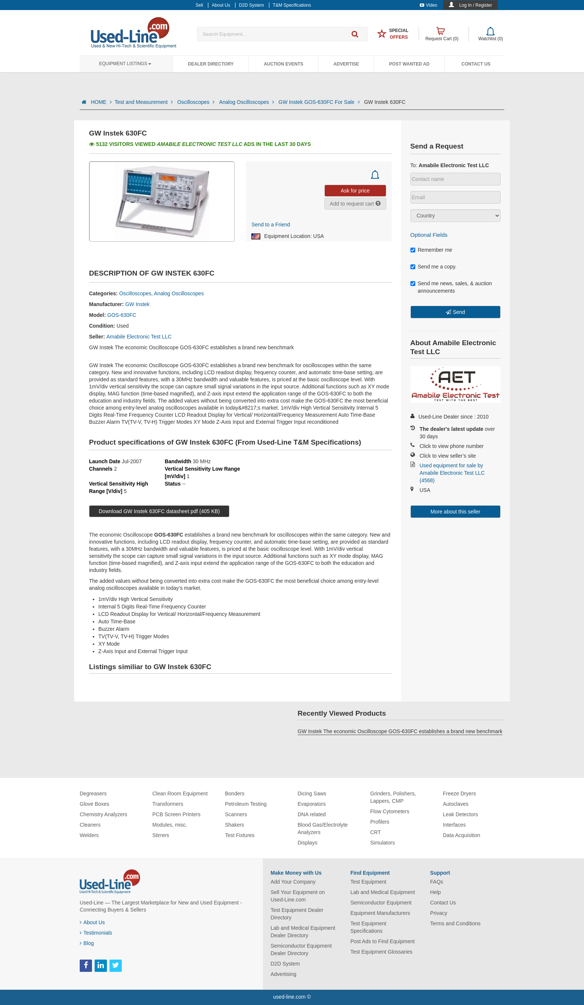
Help (435, 892)
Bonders (234, 793)
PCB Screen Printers (176, 814)
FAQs (436, 882)
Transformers (167, 804)
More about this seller (455, 512)
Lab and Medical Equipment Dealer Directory (303, 931)
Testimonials (96, 933)
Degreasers (93, 793)
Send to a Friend (270, 225)
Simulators (382, 843)
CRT (375, 832)
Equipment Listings (125, 63)
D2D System (285, 964)
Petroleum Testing (246, 804)
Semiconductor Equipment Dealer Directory (301, 949)
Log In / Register (475, 5)
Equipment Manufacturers (380, 913)
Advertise (346, 64)
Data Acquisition (461, 835)
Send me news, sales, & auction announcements (451, 287)
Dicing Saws (312, 793)
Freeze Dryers (459, 793)
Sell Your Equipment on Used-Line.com (298, 896)
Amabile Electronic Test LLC (139, 337)
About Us (92, 922)
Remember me (431, 250)
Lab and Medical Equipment (382, 892)
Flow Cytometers (389, 811)
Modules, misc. (169, 825)
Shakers (234, 825)
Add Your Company (293, 882)
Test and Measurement (144, 102)
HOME (101, 102)
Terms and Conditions (455, 923)
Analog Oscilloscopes (247, 102)
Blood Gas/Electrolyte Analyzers (323, 828)
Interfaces (454, 825)
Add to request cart (355, 204)
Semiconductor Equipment (381, 903)
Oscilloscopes (196, 102)
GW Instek (137, 304)
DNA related (312, 814)
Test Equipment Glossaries (381, 952)
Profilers (379, 822)
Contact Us (476, 64)
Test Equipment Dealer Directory (297, 913)
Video (428, 5)
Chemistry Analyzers (103, 814)
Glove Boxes (94, 804)
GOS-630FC (121, 315)
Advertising (283, 974)
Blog (87, 943)
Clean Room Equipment (180, 793)
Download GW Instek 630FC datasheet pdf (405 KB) (159, 511)
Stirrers (160, 835)
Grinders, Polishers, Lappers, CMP (393, 797)
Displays (307, 843)
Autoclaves (455, 804)
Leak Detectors (460, 814)
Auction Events (283, 64)
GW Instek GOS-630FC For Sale (320, 102)
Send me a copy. (433, 267)
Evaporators (312, 804)
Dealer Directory (211, 64)
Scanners (236, 814)
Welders (89, 835)
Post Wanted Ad (409, 64)
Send (459, 312)
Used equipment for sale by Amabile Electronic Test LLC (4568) (452, 472)
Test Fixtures (239, 835)
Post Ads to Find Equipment (382, 941)
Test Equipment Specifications (368, 927)
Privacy (438, 913)
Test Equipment (368, 882)
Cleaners (90, 825)
